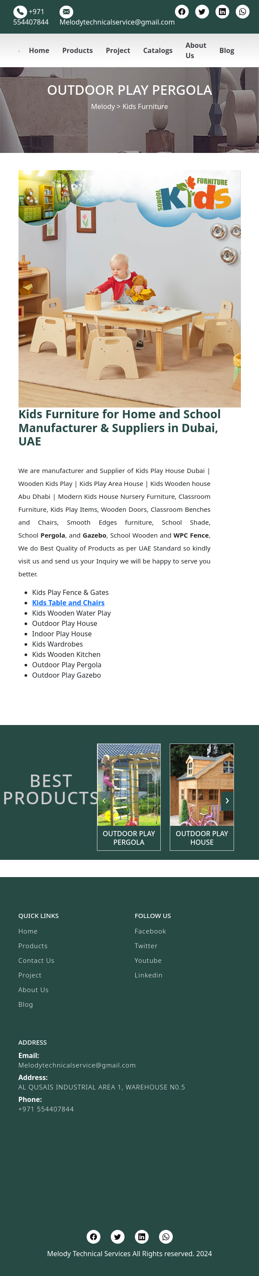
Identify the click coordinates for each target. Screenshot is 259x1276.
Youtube (148, 960)
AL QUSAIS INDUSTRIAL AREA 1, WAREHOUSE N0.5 (102, 1087)
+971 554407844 (46, 1109)
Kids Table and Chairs (68, 602)
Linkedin (149, 975)
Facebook (150, 931)
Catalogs (157, 50)
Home (39, 50)
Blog (226, 50)
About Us (195, 50)
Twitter (146, 945)
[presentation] (104, 801)
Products (77, 50)
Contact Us (37, 960)
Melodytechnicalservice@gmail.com (77, 1065)
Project (118, 50)
